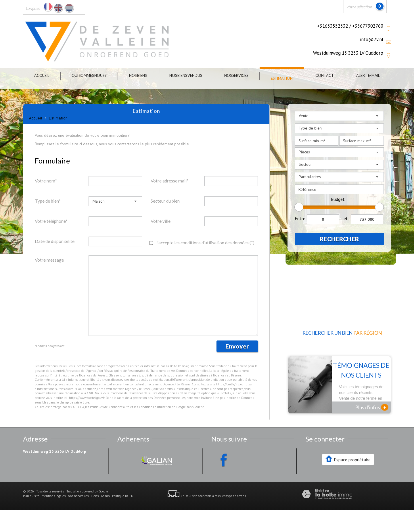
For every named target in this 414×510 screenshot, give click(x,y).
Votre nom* (46, 180)
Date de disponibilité (54, 241)
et (346, 218)
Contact (324, 75)
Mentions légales (54, 496)
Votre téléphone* (51, 221)
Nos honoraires (78, 496)
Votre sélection (359, 6)
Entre (300, 218)
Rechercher (339, 238)
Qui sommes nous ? (89, 75)
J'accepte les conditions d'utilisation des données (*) (205, 242)
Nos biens (138, 75)
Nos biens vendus (185, 75)
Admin (105, 496)
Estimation (282, 78)
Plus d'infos (371, 407)
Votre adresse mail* (170, 180)
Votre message (49, 259)
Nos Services (236, 75)
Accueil (41, 75)
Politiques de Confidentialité (109, 407)
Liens (95, 496)
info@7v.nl (371, 39)
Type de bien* (48, 200)
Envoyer (237, 346)
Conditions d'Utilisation (155, 407)
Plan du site (31, 496)
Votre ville (160, 221)
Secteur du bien (165, 200)
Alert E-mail (368, 75)
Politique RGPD (122, 496)
